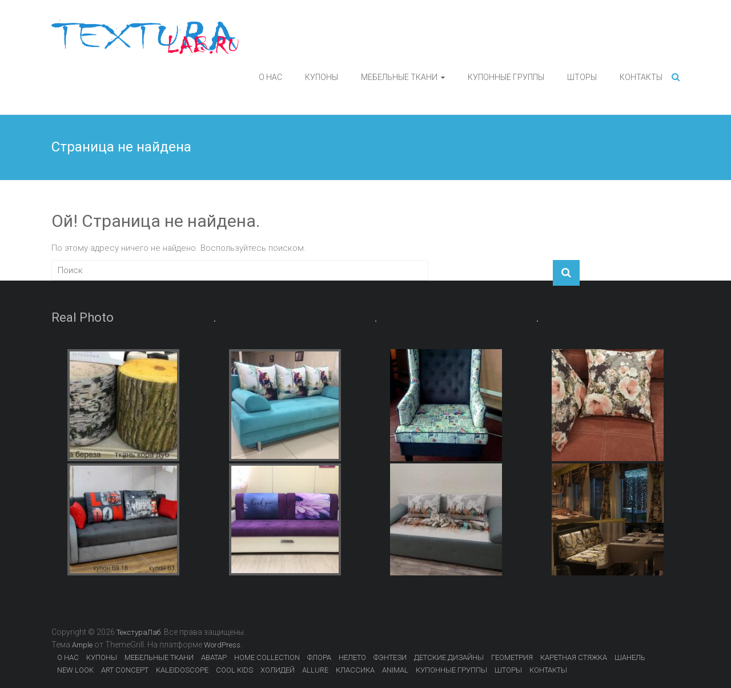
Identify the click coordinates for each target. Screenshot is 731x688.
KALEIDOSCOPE (182, 670)
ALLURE (315, 670)
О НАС (270, 77)
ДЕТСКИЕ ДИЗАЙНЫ (449, 657)
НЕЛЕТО (352, 657)
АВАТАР (214, 657)
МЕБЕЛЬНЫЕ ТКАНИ (399, 77)
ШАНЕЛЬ (629, 657)
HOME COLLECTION (267, 657)
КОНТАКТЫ (641, 77)
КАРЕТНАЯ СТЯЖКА (573, 657)
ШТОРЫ (582, 77)
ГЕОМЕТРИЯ (512, 657)
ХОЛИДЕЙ (277, 670)
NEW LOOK (75, 670)
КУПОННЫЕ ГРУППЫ (506, 77)
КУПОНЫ (321, 77)
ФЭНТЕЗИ (390, 657)
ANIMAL (395, 670)
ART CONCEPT (124, 670)
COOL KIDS (234, 670)
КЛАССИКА (355, 670)
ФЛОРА (319, 657)
